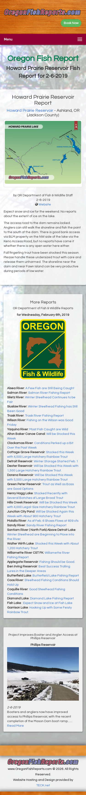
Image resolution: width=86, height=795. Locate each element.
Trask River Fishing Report (44, 415)
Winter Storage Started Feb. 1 (56, 461)
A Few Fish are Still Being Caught (49, 388)
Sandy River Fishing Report (46, 525)
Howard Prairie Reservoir (30, 110)
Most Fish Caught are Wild (48, 429)
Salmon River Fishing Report (49, 392)
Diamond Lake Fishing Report (52, 598)
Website (45, 204)
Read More (15, 725)
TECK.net (43, 785)
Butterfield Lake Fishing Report (56, 575)
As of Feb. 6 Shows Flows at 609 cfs (53, 520)
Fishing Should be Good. (57, 562)
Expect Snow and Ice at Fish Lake (47, 603)
